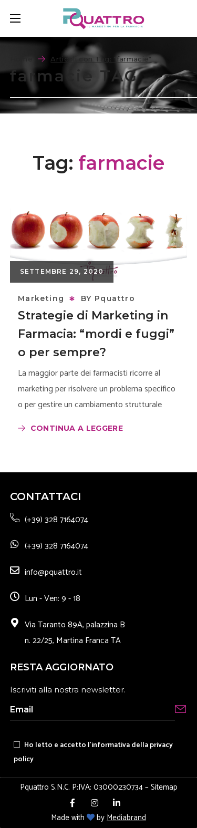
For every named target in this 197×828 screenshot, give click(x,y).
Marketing (41, 298)
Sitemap (164, 787)
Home (21, 59)
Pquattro (115, 298)
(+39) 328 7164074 (56, 520)
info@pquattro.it (53, 572)
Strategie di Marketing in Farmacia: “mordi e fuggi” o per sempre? (96, 333)
